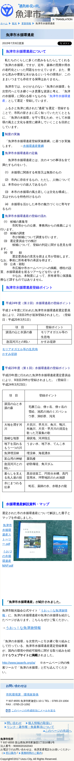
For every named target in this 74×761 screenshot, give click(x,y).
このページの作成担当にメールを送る (33, 710)
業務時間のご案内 (31, 752)
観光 (14, 23)
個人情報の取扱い (40, 723)
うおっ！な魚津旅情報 (23, 628)
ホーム (4, 23)
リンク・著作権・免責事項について (30, 726)
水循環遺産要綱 (33, 145)
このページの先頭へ (58, 730)
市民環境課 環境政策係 (22, 694)
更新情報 (26, 23)
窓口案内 (11, 752)
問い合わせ (14, 723)
